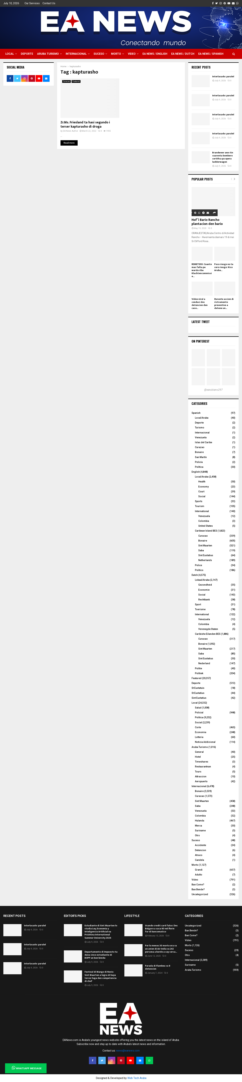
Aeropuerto (201, 781)
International (202, 511)
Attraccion (200, 776)
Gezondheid (205, 584)
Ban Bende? (198, 889)
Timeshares (201, 761)
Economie (204, 589)
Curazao (199, 447)
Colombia (203, 521)
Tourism (199, 506)
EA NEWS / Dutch (182, 53)
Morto (116, 53)
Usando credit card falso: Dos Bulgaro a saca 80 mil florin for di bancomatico (161, 929)
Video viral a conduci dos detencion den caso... (200, 303)
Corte (198, 727)
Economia (200, 732)
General (199, 752)
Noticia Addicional (205, 742)
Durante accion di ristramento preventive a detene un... (224, 303)
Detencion (200, 850)
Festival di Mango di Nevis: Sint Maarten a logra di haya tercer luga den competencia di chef (100, 976)
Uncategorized (200, 894)
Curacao (66, 81)
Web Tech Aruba (136, 1078)
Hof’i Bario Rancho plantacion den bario (207, 222)
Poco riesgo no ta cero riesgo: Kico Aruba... (223, 267)
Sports (198, 501)
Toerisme (200, 609)
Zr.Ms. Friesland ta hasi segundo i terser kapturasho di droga (85, 124)
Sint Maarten (205, 545)
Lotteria (199, 737)
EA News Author (70, 131)
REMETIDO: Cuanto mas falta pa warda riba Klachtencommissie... (202, 270)
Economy (203, 486)
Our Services (32, 3)
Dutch (195, 575)
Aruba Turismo (48, 53)
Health (201, 481)
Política (199, 467)
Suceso (99, 53)
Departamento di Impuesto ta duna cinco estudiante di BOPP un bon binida (101, 955)
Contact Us (49, 3)
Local (9, 53)
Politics (199, 570)
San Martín (201, 457)
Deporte (27, 53)
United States (205, 526)
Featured (76, 81)
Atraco (198, 855)
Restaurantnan (203, 766)
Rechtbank (204, 599)
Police (198, 565)
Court (201, 491)
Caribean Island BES (206, 530)
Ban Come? (198, 884)
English (196, 471)
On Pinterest (201, 341)
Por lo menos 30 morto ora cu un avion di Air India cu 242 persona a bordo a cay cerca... (161, 949)
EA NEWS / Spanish (210, 53)
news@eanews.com (128, 1050)
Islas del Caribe (203, 442)
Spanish (196, 413)
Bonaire (199, 452)
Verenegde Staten (208, 629)
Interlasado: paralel (223, 76)
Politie (198, 668)
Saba (201, 550)
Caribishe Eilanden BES (207, 634)
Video (132, 53)
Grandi (199, 869)
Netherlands (205, 560)
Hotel (198, 756)
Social (201, 496)
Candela (199, 860)
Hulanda (199, 820)
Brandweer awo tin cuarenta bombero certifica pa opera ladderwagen (222, 157)
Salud (198, 707)
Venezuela (201, 437)
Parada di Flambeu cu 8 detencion (157, 967)
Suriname (200, 830)
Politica (199, 717)
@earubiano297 (213, 389)
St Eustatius (198, 693)
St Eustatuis (198, 688)
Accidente (200, 845)
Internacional (76, 53)
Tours (198, 771)
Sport (198, 604)
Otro (197, 835)
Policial (199, 712)
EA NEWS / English (155, 53)
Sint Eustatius (205, 555)
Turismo (199, 427)
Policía (199, 462)
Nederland (204, 663)
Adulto (198, 874)
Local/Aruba (201, 417)
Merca (198, 825)
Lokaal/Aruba (202, 580)
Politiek (199, 673)
